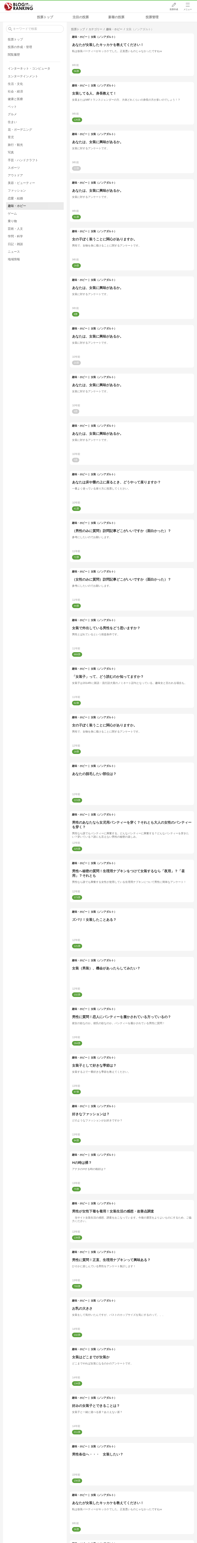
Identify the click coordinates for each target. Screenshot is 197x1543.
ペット (12, 106)
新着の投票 (116, 17)
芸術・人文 (15, 228)
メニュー (188, 9)
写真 (11, 152)
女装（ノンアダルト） (103, 36)
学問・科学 (15, 236)
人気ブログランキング (18, 6)
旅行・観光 (15, 144)
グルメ (12, 114)
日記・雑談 (15, 244)
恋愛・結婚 (15, 198)
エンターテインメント (23, 76)
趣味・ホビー (79, 36)
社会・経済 (15, 91)
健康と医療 (15, 99)
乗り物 (12, 221)
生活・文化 (15, 83)
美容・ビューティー (21, 183)
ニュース (14, 251)
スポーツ (14, 167)
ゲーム (12, 213)
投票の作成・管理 (20, 47)
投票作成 (174, 9)
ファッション (17, 190)
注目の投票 (81, 17)
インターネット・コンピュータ (29, 68)
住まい (12, 122)
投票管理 (152, 17)
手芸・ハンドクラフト (23, 160)
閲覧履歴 (14, 54)
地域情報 (14, 259)
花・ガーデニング (20, 129)
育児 (11, 137)
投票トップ (45, 17)
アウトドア (15, 175)
